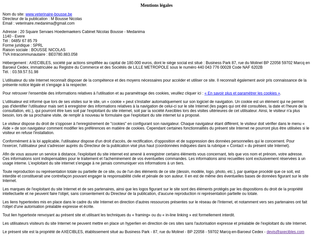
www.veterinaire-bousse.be (49, 14)
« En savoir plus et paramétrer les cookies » (242, 93)
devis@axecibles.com (285, 232)
